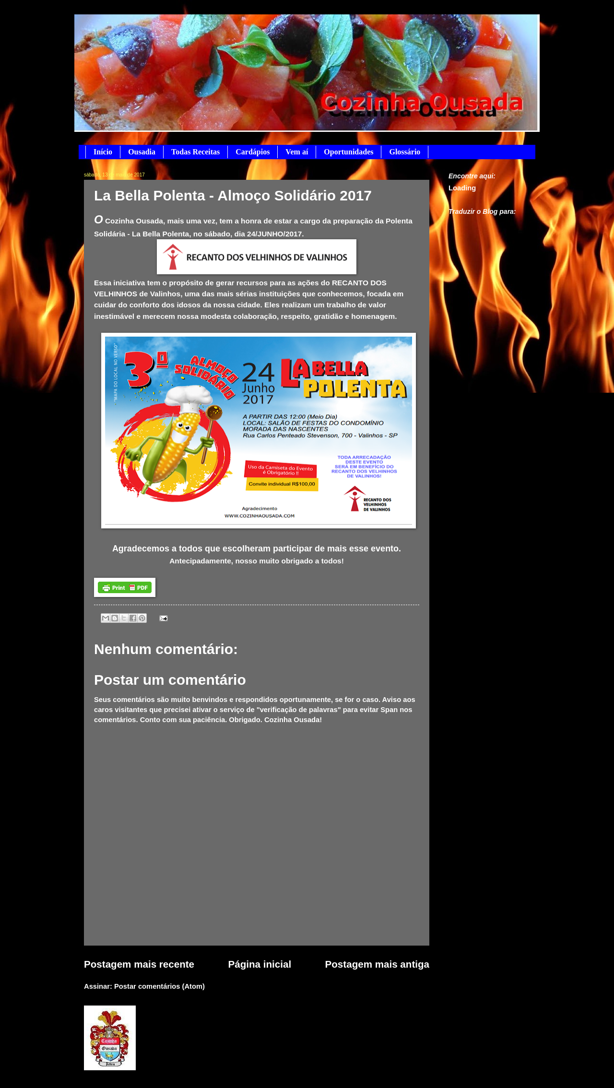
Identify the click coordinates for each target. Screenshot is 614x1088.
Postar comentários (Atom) (159, 986)
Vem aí (296, 152)
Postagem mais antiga (377, 964)
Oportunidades (348, 152)
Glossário (404, 152)
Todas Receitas (195, 152)
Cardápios (253, 152)
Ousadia (141, 152)
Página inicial (260, 964)
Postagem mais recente (139, 964)
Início (103, 152)
